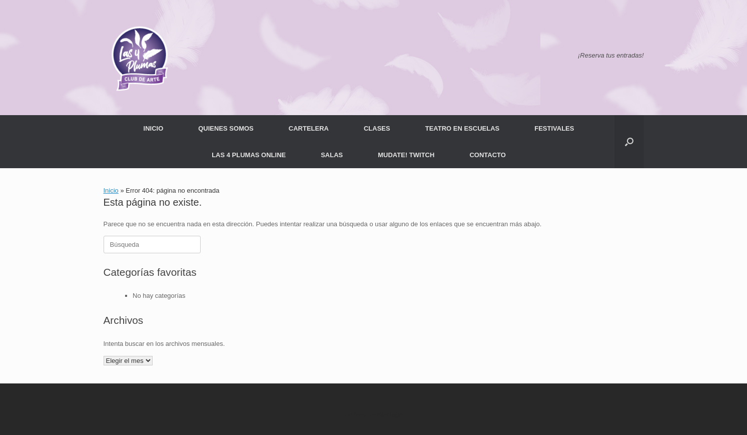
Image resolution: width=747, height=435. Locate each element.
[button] (629, 141)
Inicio (111, 190)
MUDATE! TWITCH (406, 155)
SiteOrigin (390, 415)
